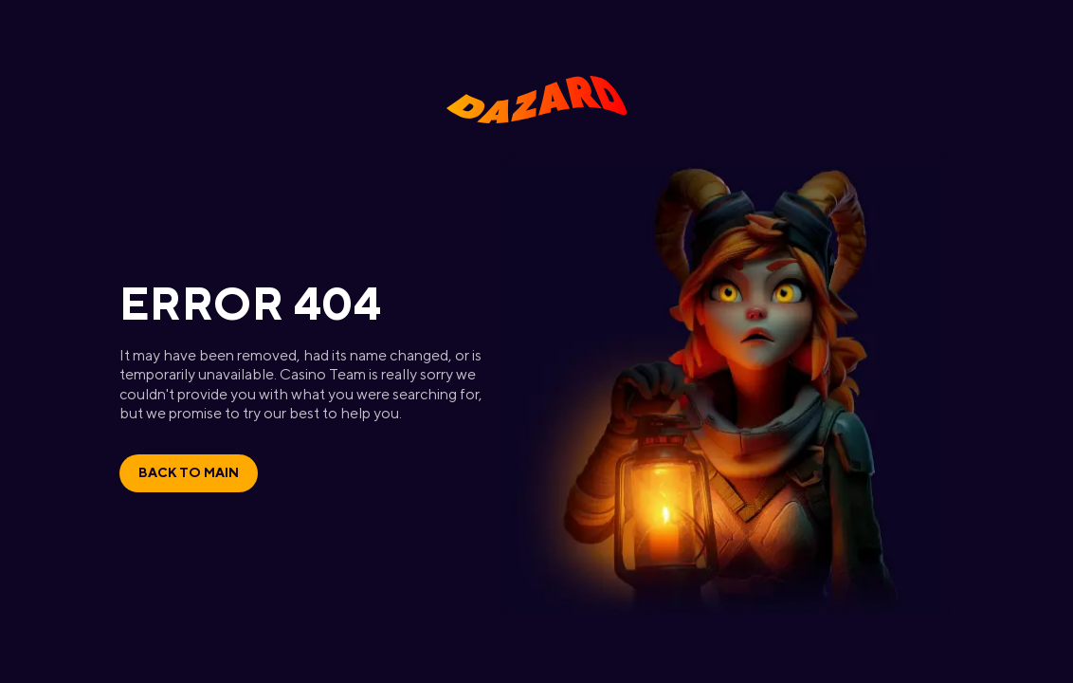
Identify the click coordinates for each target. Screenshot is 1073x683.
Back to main (188, 472)
